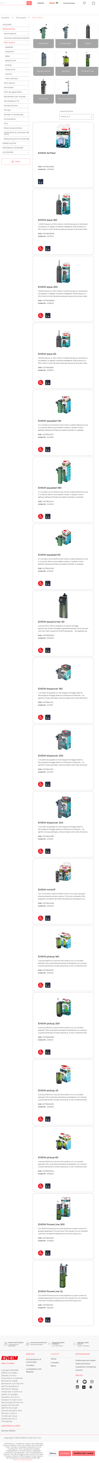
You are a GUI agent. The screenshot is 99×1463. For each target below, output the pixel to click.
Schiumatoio (10, 122)
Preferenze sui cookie (86, 1360)
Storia (53, 1359)
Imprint (79, 1370)
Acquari (7, 28)
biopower (9, 55)
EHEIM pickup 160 (48, 960)
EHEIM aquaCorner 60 (51, 625)
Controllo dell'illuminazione (16, 41)
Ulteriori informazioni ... (23, 1460)
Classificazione (66, 115)
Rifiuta (53, 1453)
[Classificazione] (77, 120)
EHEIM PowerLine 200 (51, 1228)
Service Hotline (8, 1431)
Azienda (41, 3)
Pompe (7, 113)
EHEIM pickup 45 (48, 1094)
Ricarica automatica (13, 131)
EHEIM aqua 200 (48, 290)
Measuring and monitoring (16, 142)
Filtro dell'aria (11, 82)
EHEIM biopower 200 (50, 759)
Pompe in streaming (13, 118)
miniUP (8, 77)
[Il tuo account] (69, 3)
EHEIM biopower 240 (50, 826)
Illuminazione (10, 37)
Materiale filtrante (13, 151)
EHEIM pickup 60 (48, 1161)
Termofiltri (9, 91)
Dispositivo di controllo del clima (16, 137)
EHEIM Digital (9, 147)
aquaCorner (10, 64)
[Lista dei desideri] (84, 3)
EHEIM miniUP (46, 893)
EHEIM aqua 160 (47, 223)
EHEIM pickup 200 (49, 1027)
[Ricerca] (29, 3)
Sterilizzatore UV (11, 104)
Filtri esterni (9, 86)
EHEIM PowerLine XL (50, 1295)
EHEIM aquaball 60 (49, 558)
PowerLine (10, 73)
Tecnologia (9, 32)
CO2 (6, 127)
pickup (8, 68)
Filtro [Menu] (15, 164)
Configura (64, 1453)
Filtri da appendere (13, 95)
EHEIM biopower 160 (50, 692)
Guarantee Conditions (86, 1367)
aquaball (9, 50)
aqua (7, 59)
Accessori (8, 156)
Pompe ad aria (10, 109)
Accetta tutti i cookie (83, 1453)
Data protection (83, 1364)
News (53, 1366)
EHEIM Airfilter (47, 156)
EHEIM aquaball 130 (49, 424)
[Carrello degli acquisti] (93, 3)
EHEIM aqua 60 (47, 357)
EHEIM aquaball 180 (49, 491)
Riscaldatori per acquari (15, 100)
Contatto (30, 1365)
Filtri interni (9, 46)
